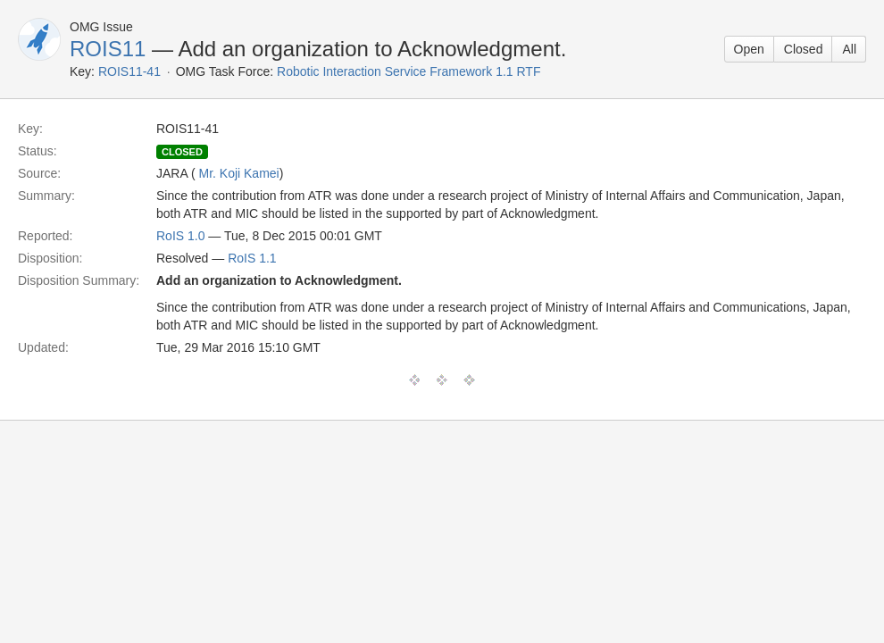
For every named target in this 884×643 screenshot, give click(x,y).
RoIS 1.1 (252, 258)
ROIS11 (108, 49)
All (849, 49)
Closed (803, 49)
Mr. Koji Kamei (238, 173)
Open (749, 49)
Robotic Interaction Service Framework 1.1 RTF (408, 71)
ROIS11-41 (129, 71)
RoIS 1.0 (180, 236)
